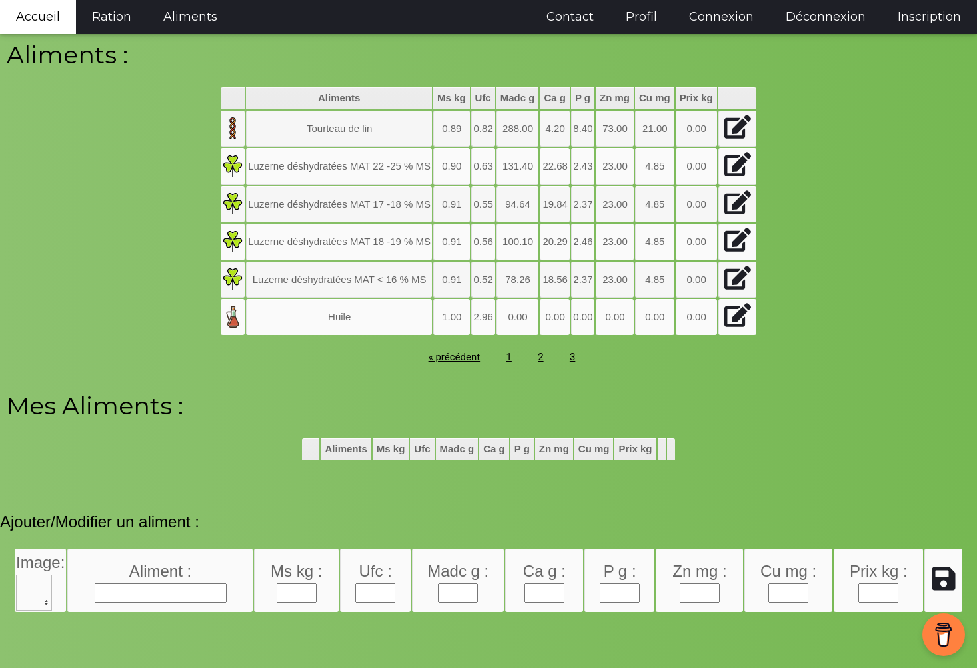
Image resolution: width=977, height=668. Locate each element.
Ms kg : (296, 571)
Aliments (190, 16)
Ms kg (451, 97)
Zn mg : (699, 571)
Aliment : (160, 571)
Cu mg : (788, 571)
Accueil (38, 16)
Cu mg (654, 97)
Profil (641, 16)
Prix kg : (879, 571)
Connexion (721, 16)
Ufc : (375, 571)
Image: (40, 562)
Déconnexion (826, 16)
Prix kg (696, 97)
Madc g (517, 97)
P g (582, 97)
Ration (111, 16)
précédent (455, 357)
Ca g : (544, 571)
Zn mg (615, 97)
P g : (620, 571)
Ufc (483, 97)
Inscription (929, 16)
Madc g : (457, 571)
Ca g (555, 97)
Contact (570, 16)
